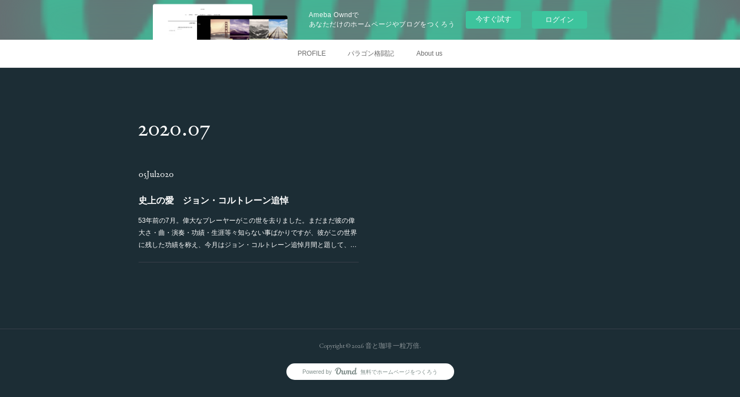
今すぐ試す (494, 19)
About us (429, 53)
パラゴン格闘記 (371, 53)
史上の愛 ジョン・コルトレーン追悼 (214, 200)
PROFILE (311, 53)
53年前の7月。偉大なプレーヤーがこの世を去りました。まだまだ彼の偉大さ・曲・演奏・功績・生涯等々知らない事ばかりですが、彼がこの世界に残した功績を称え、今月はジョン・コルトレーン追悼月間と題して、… (247, 232)
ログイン (559, 19)
